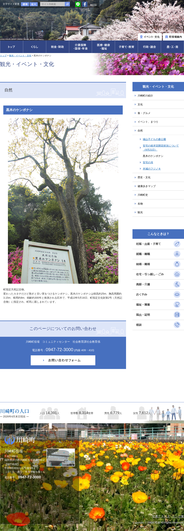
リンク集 (178, 516)
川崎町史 (143, 194)
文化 (140, 104)
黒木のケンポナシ (153, 155)
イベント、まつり (148, 121)
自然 (140, 130)
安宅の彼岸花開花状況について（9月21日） (161, 147)
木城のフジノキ (152, 168)
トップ (3, 55)
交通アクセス (161, 516)
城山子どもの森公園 (154, 139)
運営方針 (93, 5)
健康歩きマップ (147, 186)
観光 (140, 212)
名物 (140, 203)
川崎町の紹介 (145, 95)
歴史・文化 (144, 177)
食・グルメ (144, 113)
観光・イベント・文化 (20, 55)
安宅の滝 (148, 162)
